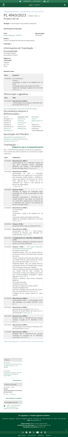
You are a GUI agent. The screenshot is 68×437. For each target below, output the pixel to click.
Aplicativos (41, 435)
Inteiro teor (33, 15)
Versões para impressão (36, 11)
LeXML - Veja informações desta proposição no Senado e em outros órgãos (12, 407)
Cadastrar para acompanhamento (11, 11)
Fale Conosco (36, 1)
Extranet (48, 435)
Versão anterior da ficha (25, 11)
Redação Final (22, 128)
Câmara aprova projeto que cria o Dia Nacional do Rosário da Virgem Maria (13, 374)
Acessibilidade (27, 1)
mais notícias (17, 380)
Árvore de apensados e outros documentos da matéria (20, 109)
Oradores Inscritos (9, 141)
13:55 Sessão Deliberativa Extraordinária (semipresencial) (28, 248)
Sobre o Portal (21, 435)
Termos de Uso (32, 435)
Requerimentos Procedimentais (13, 137)
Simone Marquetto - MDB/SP (12, 35)
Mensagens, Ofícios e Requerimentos (36, 119)
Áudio (7, 394)
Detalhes (13, 394)
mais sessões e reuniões (14, 398)
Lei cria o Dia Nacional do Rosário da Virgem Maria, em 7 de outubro (13, 365)
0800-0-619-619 (35, 423)
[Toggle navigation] (3, 5)
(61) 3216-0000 (39, 425)
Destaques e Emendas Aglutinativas (15, 139)
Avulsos (6, 117)
